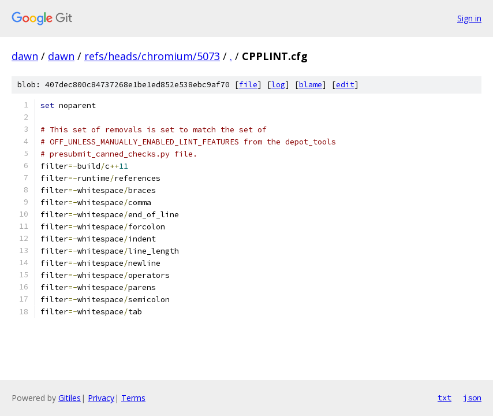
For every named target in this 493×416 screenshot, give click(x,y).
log (278, 85)
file (248, 85)
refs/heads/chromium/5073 (152, 56)
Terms (133, 397)
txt (444, 397)
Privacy (101, 397)
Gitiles (69, 397)
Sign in (469, 18)
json (472, 397)
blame (310, 85)
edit (345, 85)
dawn (25, 56)
